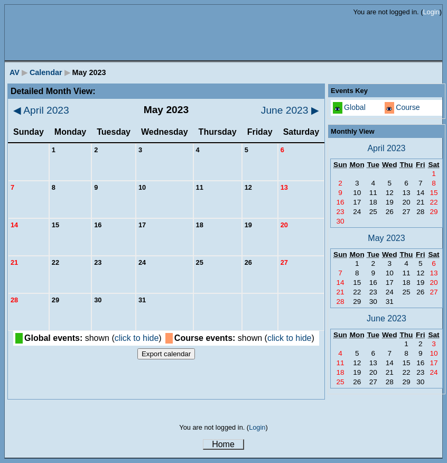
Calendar (46, 72)
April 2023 (41, 110)
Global (355, 107)
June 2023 (290, 110)
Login (431, 12)
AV (15, 72)
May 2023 (386, 238)
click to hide (137, 338)
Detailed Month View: (53, 91)
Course (408, 107)
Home (223, 444)
